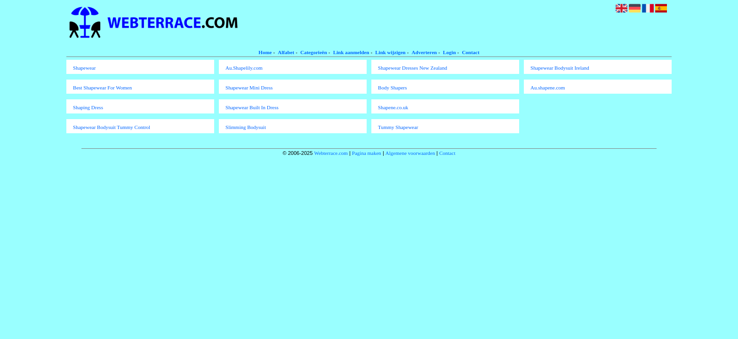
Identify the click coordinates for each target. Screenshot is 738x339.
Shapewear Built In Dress (252, 107)
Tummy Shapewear (398, 127)
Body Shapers (392, 87)
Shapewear (84, 68)
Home (265, 52)
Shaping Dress (88, 107)
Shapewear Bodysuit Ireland (559, 68)
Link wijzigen (390, 52)
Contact (470, 52)
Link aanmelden (351, 52)
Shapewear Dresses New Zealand (412, 68)
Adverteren (424, 52)
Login (449, 52)
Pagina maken (366, 153)
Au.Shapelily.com (244, 68)
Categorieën (313, 52)
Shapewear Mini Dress (249, 87)
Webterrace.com (330, 153)
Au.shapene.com (547, 87)
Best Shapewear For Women (102, 87)
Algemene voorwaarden (410, 153)
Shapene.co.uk (393, 107)
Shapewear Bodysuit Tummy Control (111, 127)
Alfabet (286, 52)
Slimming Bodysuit (245, 127)
